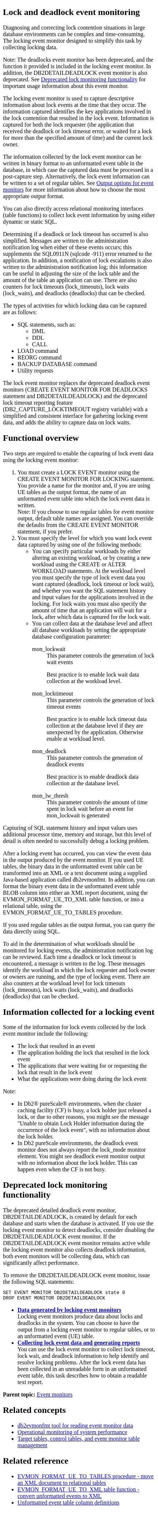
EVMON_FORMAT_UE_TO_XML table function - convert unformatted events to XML (78, 1494)
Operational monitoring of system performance (72, 1434)
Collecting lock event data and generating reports (78, 1345)
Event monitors (54, 1397)
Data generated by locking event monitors (69, 1312)
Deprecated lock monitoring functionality (89, 79)
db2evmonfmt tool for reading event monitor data (75, 1428)
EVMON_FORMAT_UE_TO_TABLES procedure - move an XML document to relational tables (85, 1481)
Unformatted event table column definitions (68, 1505)
